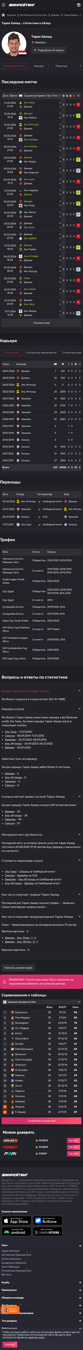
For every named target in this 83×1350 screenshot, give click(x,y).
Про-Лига (52, 95)
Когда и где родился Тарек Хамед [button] (25, 691)
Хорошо (9, 1344)
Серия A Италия (10, 1251)
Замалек (10, 739)
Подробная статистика (41, 1120)
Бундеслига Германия (14, 1263)
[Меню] (3, 5)
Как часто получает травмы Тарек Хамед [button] (30, 894)
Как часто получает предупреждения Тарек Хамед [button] (37, 916)
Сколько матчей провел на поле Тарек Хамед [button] (33, 796)
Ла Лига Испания (11, 1259)
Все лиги (7, 1274)
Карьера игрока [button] (13, 709)
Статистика (12, 352)
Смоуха (9, 735)
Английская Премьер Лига (16, 1255)
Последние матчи (13, 66)
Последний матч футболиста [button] (22, 834)
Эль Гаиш (11, 731)
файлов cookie (36, 1337)
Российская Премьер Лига (16, 1270)
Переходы (61, 66)
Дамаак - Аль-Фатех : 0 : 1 (21, 941)
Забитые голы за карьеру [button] (19, 758)
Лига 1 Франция (10, 1266)
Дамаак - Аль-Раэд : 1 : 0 (20, 937)
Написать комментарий (18, 967)
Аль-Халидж (55, 847)
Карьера (39, 66)
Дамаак (9, 747)
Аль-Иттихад (13, 743)
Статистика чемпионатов (41, 352)
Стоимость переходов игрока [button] (22, 860)
